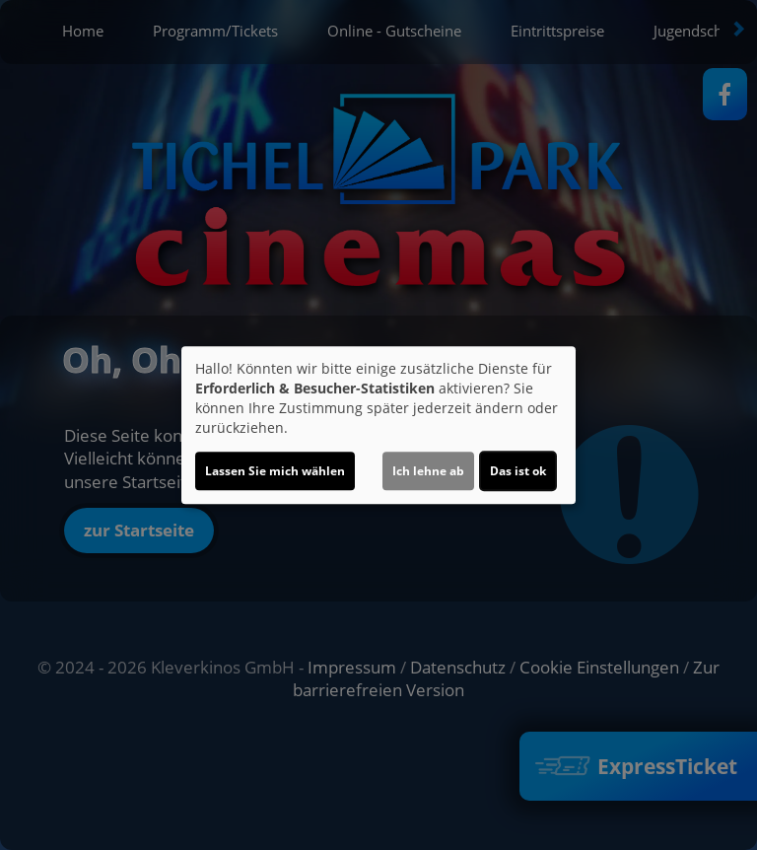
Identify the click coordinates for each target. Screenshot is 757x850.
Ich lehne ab (428, 470)
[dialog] (378, 425)
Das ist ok (518, 470)
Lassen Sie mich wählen (275, 470)
